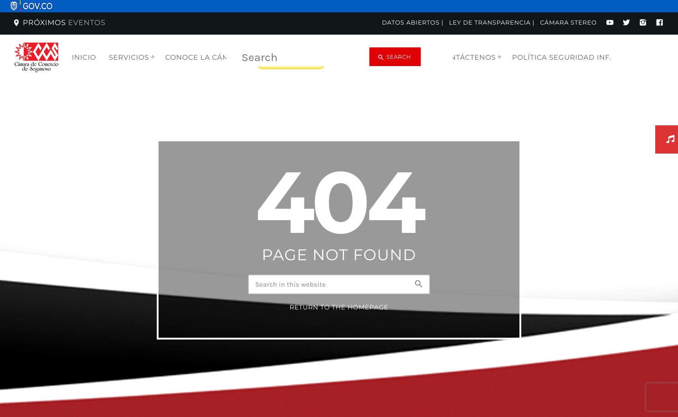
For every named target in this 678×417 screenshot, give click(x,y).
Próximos (58, 23)
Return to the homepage (339, 316)
